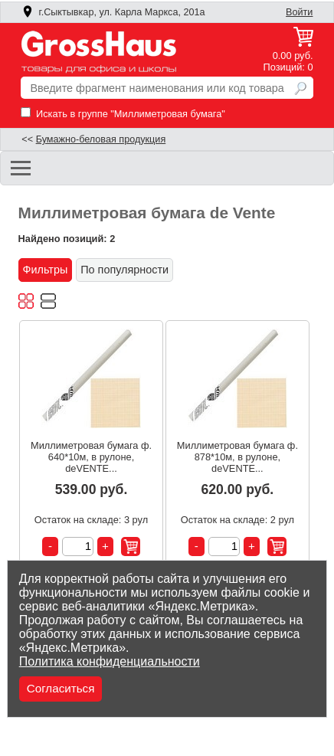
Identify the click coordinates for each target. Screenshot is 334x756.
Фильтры (45, 269)
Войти (299, 12)
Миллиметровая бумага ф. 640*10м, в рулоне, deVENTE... (91, 457)
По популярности (124, 269)
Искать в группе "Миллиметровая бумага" (122, 113)
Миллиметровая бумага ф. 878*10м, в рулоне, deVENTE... (237, 457)
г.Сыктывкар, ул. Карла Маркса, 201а (113, 12)
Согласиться (61, 688)
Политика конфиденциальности (109, 661)
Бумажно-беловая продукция (101, 139)
